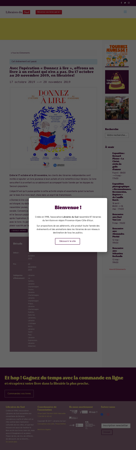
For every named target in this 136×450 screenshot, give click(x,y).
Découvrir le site (67, 241)
